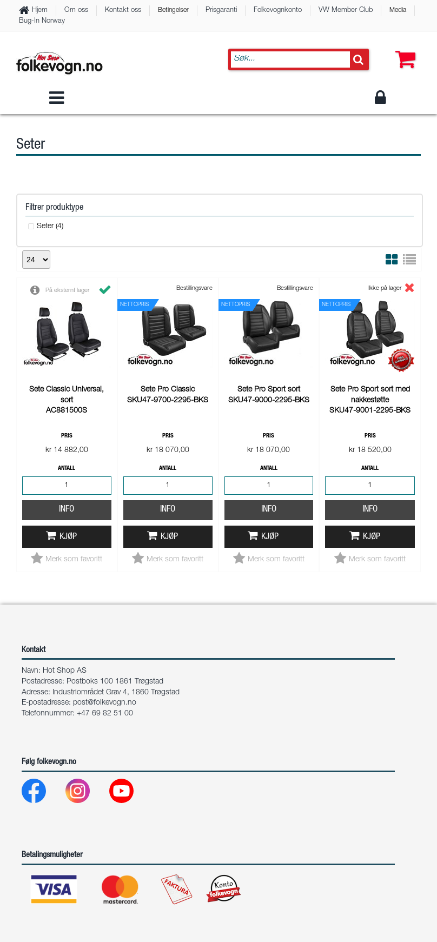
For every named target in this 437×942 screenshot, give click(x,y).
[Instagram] (86, 650)
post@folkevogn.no (104, 559)
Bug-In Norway (42, 21)
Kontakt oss (123, 10)
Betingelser (173, 10)
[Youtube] (130, 650)
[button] (403, 48)
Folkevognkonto (278, 10)
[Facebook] (42, 650)
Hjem (40, 10)
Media (397, 10)
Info (66, 365)
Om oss (76, 10)
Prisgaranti (221, 10)
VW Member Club (346, 10)
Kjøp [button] (68, 393)
